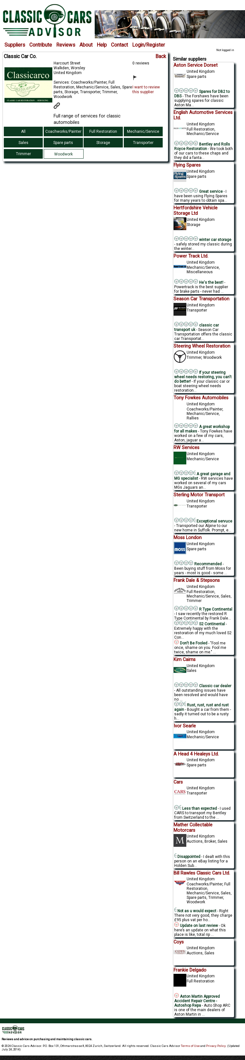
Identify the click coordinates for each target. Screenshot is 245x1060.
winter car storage (202, 239)
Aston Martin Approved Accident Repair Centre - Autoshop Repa (197, 1001)
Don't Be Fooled (190, 643)
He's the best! (198, 282)
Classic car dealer (202, 686)
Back (160, 56)
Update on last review (196, 925)
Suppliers (14, 45)
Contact (119, 45)
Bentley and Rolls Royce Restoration (202, 146)
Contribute (40, 45)
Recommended (198, 564)
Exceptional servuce (203, 521)
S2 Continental (200, 624)
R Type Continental (203, 609)
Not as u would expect (195, 911)
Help (102, 45)
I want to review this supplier (146, 89)
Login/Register (148, 45)
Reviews (65, 45)
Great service (198, 191)
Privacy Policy (216, 1046)
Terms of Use (190, 1046)
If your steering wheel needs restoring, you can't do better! (203, 377)
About (86, 45)
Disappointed (187, 856)
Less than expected (195, 808)
